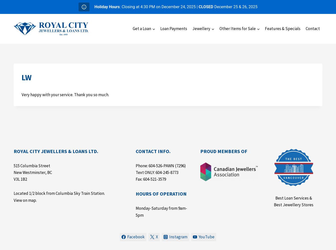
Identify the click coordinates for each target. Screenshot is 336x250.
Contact (313, 28)
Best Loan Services (292, 198)
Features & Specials (282, 28)
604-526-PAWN (161, 165)
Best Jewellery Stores (293, 205)
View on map (25, 200)
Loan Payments (173, 28)
